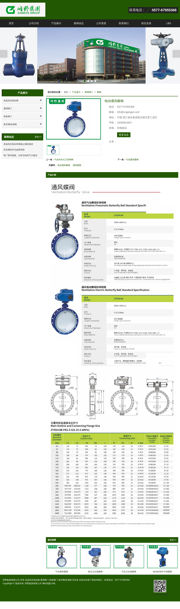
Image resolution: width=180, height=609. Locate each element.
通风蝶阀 (77, 165)
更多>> (173, 540)
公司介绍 (34, 23)
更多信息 (124, 134)
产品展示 (56, 23)
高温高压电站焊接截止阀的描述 (18, 144)
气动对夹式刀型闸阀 (63, 159)
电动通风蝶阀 (63, 165)
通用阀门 (89, 92)
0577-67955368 (122, 580)
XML (53, 583)
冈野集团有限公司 (33, 583)
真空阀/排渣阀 (10, 124)
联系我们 (124, 23)
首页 (11, 23)
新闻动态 (79, 23)
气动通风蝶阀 (132, 159)
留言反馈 (146, 23)
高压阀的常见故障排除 (14, 150)
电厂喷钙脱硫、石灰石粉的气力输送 (20, 155)
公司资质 (101, 23)
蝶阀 (99, 92)
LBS (168, 23)
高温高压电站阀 (11, 100)
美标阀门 (8, 116)
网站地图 (46, 583)
